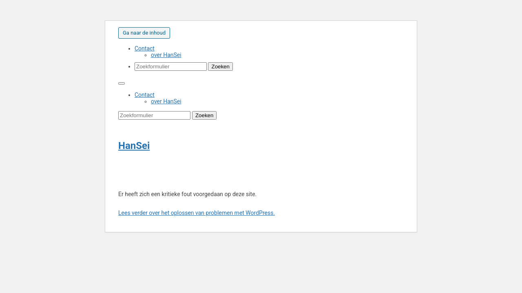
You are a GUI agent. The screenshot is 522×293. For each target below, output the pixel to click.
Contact (145, 48)
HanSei (134, 145)
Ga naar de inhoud (144, 33)
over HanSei (166, 55)
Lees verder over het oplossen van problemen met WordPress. (196, 213)
